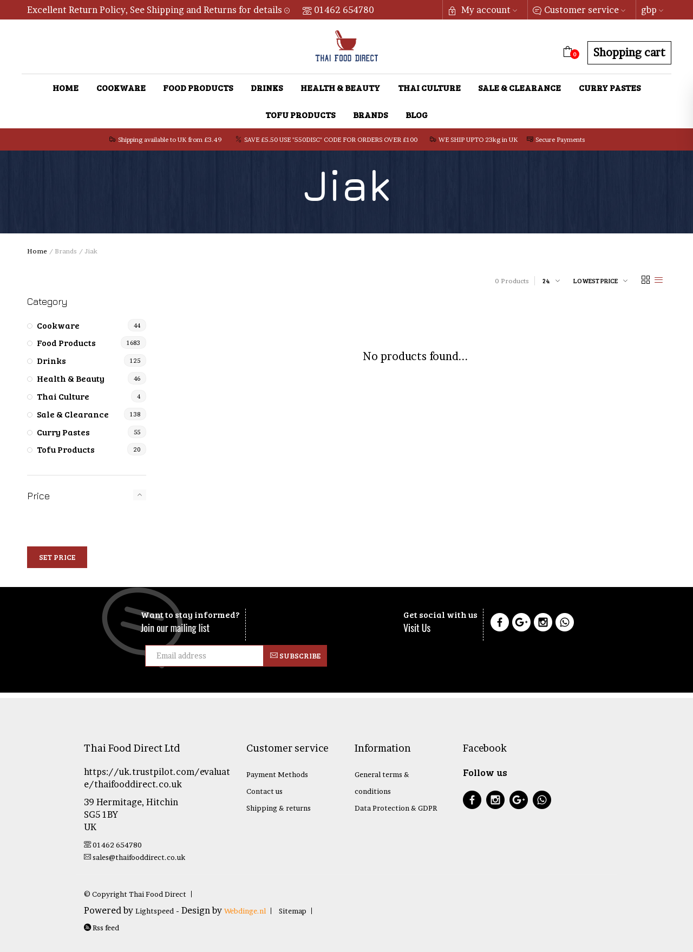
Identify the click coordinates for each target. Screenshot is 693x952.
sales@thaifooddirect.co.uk (134, 857)
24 (546, 280)
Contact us (264, 791)
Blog (417, 114)
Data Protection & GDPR (396, 808)
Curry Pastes (609, 87)
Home (66, 87)
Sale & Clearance (519, 87)
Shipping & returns (278, 808)
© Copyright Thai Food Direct (135, 894)
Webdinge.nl (245, 911)
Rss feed (101, 927)
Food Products (198, 87)
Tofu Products (300, 114)
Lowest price (595, 280)
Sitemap (292, 911)
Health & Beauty (340, 87)
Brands (370, 114)
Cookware (121, 87)
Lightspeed (154, 911)
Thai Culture (429, 87)
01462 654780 (338, 9)
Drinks (267, 87)
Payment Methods (277, 774)
